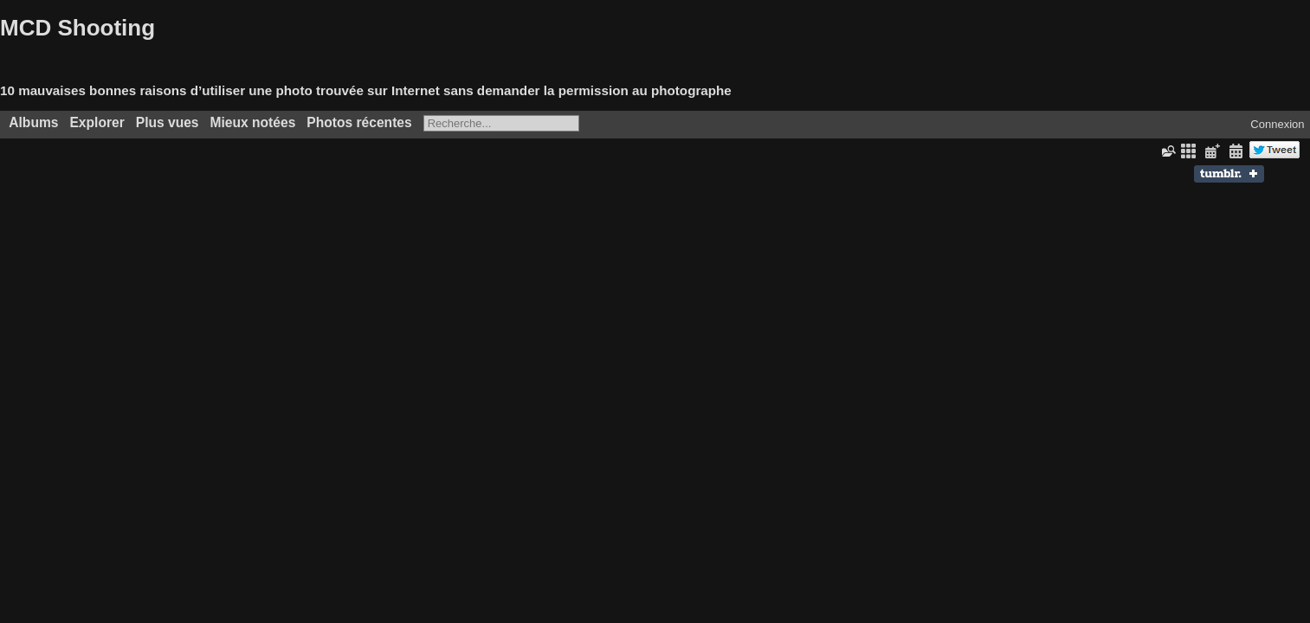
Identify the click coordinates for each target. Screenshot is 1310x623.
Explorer (96, 122)
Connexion (1277, 124)
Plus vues (167, 122)
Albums (33, 122)
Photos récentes (359, 122)
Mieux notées (253, 122)
